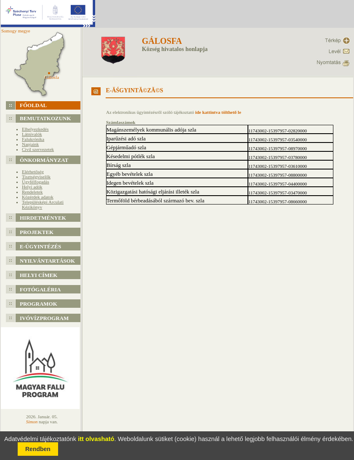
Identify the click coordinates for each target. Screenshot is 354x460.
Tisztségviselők (36, 176)
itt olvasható (96, 439)
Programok (38, 304)
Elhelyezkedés (35, 129)
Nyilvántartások (47, 261)
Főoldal (33, 105)
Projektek (36, 232)
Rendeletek (32, 191)
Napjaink (30, 144)
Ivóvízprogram (44, 318)
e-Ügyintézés (40, 246)
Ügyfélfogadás (35, 181)
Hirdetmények (43, 218)
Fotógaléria (40, 289)
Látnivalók (32, 134)
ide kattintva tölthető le (218, 112)
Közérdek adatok (37, 196)
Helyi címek (38, 275)
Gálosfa (162, 41)
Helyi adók (32, 186)
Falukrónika (33, 139)
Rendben (38, 449)
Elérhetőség (33, 171)
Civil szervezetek (38, 149)
